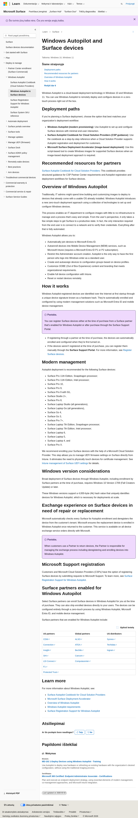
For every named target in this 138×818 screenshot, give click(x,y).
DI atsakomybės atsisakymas (15, 812)
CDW (45, 639)
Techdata (111, 645)
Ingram (110, 650)
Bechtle (78, 650)
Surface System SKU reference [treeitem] (19, 114)
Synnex (110, 639)
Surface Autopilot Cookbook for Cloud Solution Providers (71, 171)
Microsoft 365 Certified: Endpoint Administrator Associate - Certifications (77, 776)
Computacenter (82, 661)
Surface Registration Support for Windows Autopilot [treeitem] (19, 103)
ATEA (77, 645)
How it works (50, 81)
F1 (44, 667)
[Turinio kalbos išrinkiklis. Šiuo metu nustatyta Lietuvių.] (9, 805)
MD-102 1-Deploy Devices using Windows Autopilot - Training (71, 761)
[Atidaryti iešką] (122, 4)
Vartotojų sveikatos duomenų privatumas (20, 816)
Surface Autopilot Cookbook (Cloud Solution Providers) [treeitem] (22, 84)
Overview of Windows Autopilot (58, 77)
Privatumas (85, 812)
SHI (45, 656)
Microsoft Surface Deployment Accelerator (69, 699)
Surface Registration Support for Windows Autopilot (73, 711)
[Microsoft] (5, 4)
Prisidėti (72, 812)
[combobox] (19, 35)
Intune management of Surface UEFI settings (65, 463)
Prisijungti (130, 4)
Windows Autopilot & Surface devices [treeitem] (20, 93)
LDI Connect (49, 661)
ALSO (77, 639)
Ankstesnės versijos (41, 812)
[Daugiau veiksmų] (133, 32)
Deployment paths (52, 70)
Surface (55, 32)
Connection (48, 645)
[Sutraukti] (35, 29)
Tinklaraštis (58, 812)
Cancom (79, 656)
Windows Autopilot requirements (63, 707)
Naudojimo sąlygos (52, 816)
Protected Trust (50, 672)
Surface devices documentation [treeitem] (20, 47)
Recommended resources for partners (61, 73)
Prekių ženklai (71, 816)
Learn (45, 32)
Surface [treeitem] (9, 42)
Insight (46, 650)
